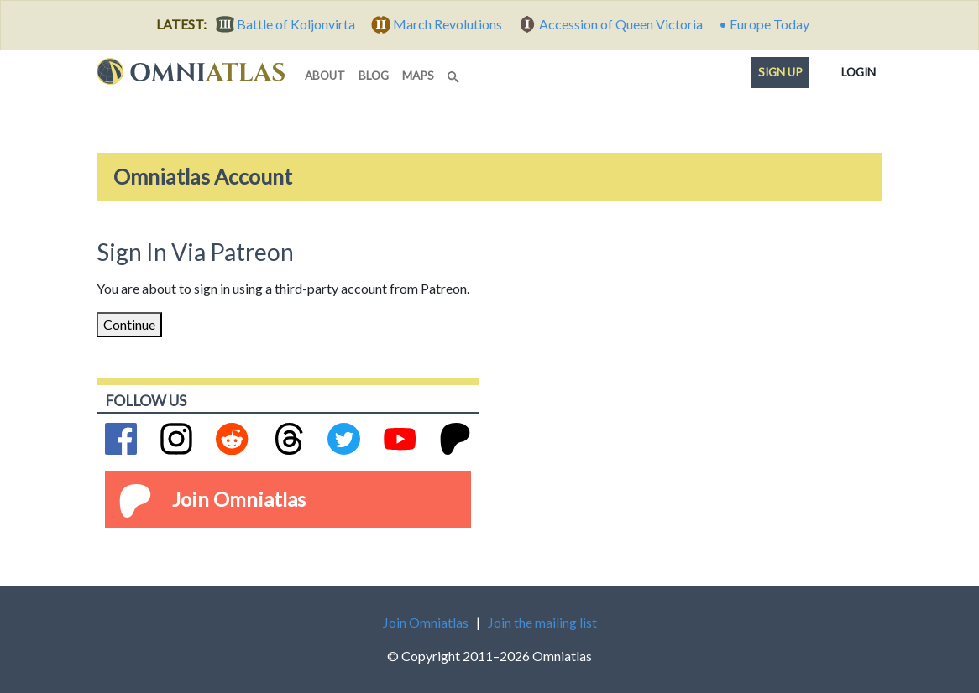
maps (418, 75)
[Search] (455, 72)
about (325, 75)
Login (858, 69)
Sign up (780, 72)
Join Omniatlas (239, 499)
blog (374, 75)
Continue (129, 324)
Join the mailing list (542, 622)
